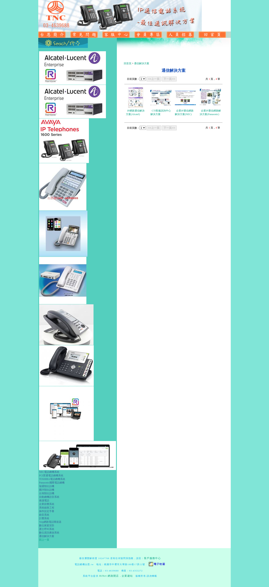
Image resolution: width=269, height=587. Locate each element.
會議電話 (44, 500)
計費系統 (44, 518)
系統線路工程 (46, 507)
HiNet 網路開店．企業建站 (116, 575)
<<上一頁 (154, 78)
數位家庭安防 (46, 525)
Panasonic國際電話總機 (52, 482)
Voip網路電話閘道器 (50, 521)
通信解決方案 (46, 536)
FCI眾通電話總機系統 (51, 475)
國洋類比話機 (46, 489)
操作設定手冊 (46, 511)
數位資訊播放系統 (49, 532)
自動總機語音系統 (49, 496)
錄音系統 (44, 514)
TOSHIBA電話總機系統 (52, 479)
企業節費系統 (46, 504)
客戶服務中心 (152, 558)
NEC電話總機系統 (49, 471)
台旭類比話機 (46, 493)
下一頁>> (169, 78)
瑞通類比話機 (46, 486)
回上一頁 (44, 539)
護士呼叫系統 (46, 529)
